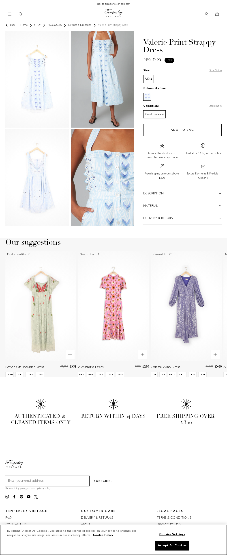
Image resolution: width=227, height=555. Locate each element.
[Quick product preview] (70, 354)
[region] (113, 540)
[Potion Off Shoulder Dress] (40, 314)
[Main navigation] (9, 14)
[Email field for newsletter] (47, 481)
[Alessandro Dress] (113, 314)
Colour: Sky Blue (154, 88)
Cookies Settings (172, 534)
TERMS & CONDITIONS (174, 517)
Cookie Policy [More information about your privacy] (103, 535)
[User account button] (206, 14)
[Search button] (20, 14)
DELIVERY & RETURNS (97, 517)
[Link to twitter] (36, 497)
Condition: (150, 106)
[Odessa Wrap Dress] (186, 314)
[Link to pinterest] (21, 497)
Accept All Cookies (172, 545)
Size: (146, 71)
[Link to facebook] (14, 497)
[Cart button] (217, 14)
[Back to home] (113, 14)
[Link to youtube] (28, 497)
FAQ (8, 517)
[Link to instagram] (7, 497)
